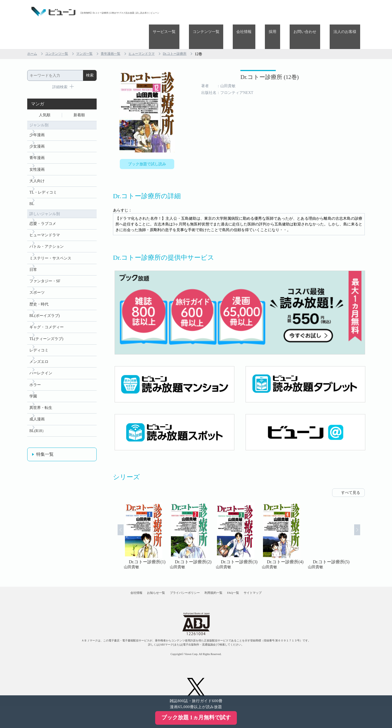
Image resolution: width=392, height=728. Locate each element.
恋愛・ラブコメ (42, 209)
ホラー (35, 384)
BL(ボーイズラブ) (44, 309)
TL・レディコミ (43, 175)
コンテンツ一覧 (240, 12)
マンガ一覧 (91, 29)
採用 (291, 12)
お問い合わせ (316, 12)
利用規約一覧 (219, 577)
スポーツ (37, 284)
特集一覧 (45, 458)
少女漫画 (37, 125)
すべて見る (350, 473)
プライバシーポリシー (179, 577)
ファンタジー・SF (44, 271)
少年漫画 (37, 113)
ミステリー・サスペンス (50, 246)
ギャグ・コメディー (46, 321)
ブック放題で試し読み (146, 140)
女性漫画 (37, 150)
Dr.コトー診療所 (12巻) (240, 56)
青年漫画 (37, 138)
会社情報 (270, 12)
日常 (33, 259)
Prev (114, 515)
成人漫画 (37, 422)
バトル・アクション (46, 234)
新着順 (79, 92)
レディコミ (38, 346)
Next (363, 515)
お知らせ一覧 (139, 577)
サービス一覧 (205, 12)
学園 (33, 396)
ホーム (33, 29)
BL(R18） (37, 434)
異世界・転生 (40, 409)
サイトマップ (280, 577)
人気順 (44, 92)
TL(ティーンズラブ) (46, 334)
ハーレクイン (40, 371)
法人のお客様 (348, 12)
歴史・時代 (38, 296)
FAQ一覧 (249, 577)
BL (31, 188)
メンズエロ (38, 359)
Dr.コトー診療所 (192, 29)
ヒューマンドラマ (155, 29)
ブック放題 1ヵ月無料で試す (196, 717)
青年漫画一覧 (120, 29)
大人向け (37, 163)
